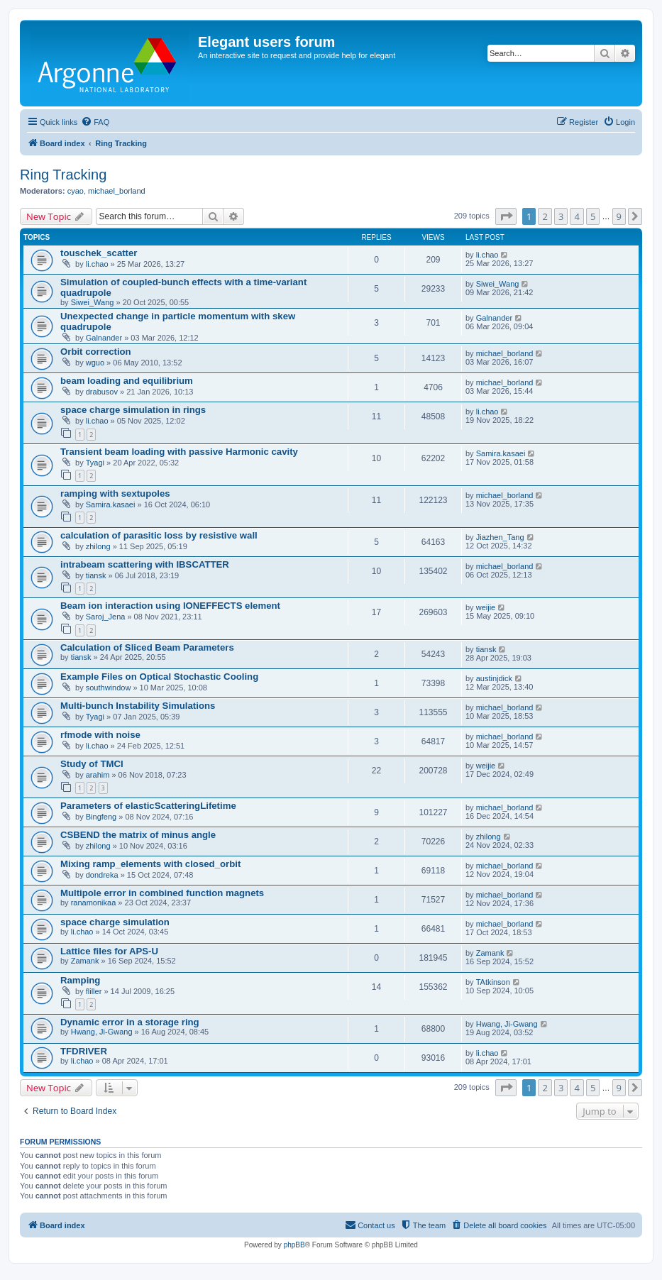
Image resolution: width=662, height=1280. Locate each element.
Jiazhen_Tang (500, 537)
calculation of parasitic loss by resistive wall (159, 535)
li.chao (97, 264)
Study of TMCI (91, 763)
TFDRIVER (83, 1051)
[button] (506, 216)
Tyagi (95, 462)
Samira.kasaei (501, 453)
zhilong (98, 546)
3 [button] (560, 216)
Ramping (80, 980)
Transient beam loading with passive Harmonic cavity (179, 451)
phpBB (294, 1245)
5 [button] (592, 216)
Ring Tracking (63, 174)
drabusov (102, 391)
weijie (486, 607)
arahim (98, 775)
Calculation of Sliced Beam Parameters (147, 647)
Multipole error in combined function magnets (162, 893)
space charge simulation (115, 922)
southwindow (108, 687)
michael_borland (116, 191)
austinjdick (494, 678)
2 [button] (544, 216)
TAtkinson (493, 982)
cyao (75, 191)
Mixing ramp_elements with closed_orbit (150, 864)
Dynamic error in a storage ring (129, 1022)
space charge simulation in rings (133, 409)
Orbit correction (95, 351)
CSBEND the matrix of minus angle (138, 834)
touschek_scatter (98, 253)
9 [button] (619, 216)
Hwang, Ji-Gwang (102, 1031)
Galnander (104, 337)
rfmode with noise (100, 734)
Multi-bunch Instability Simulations (137, 705)
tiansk (96, 575)
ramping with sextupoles (115, 493)
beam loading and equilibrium (126, 380)
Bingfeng (101, 816)
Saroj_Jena (106, 616)
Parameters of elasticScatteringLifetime (148, 805)
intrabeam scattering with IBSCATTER (144, 564)
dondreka (102, 875)
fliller (94, 991)
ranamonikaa (93, 902)
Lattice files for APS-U (109, 951)
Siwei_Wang (92, 302)
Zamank (85, 960)
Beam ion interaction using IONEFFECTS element (170, 605)
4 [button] (576, 216)
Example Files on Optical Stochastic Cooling (159, 676)
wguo (95, 362)
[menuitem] (95, 122)
